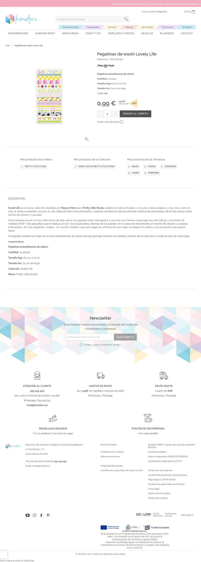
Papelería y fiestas (121, 33)
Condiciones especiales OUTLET (165, 461)
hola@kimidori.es (41, 466)
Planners (167, 33)
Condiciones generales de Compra (166, 484)
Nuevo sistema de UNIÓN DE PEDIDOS (168, 456)
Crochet (187, 33)
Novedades (93, 27)
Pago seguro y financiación (162, 479)
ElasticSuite (29, 561)
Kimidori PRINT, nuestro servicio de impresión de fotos (171, 446)
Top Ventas (167, 27)
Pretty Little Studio (27, 274)
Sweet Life (26, 268)
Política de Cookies (158, 498)
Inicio (7, 45)
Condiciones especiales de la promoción (121, 470)
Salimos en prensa (110, 456)
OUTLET (112, 27)
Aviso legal (153, 489)
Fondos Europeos (157, 452)
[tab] (99, 198)
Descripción (16, 198)
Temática (186, 27)
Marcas (129, 27)
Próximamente (70, 27)
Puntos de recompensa (160, 470)
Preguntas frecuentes (111, 466)
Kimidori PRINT (45, 33)
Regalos (147, 33)
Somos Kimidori (108, 445)
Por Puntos (147, 27)
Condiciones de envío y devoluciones (167, 475)
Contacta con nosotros (112, 452)
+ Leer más (102, 93)
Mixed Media (70, 33)
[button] (87, 139)
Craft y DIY (93, 33)
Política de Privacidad (159, 493)
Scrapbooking (18, 33)
